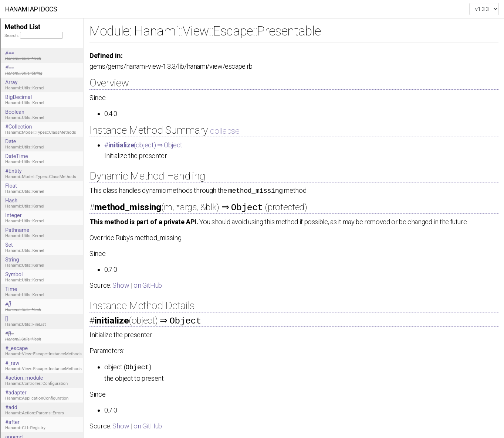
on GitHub (147, 284)
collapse (224, 131)
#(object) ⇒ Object (143, 145)
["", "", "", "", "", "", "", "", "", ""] (484, 9)
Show (120, 284)
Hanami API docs (31, 9)
